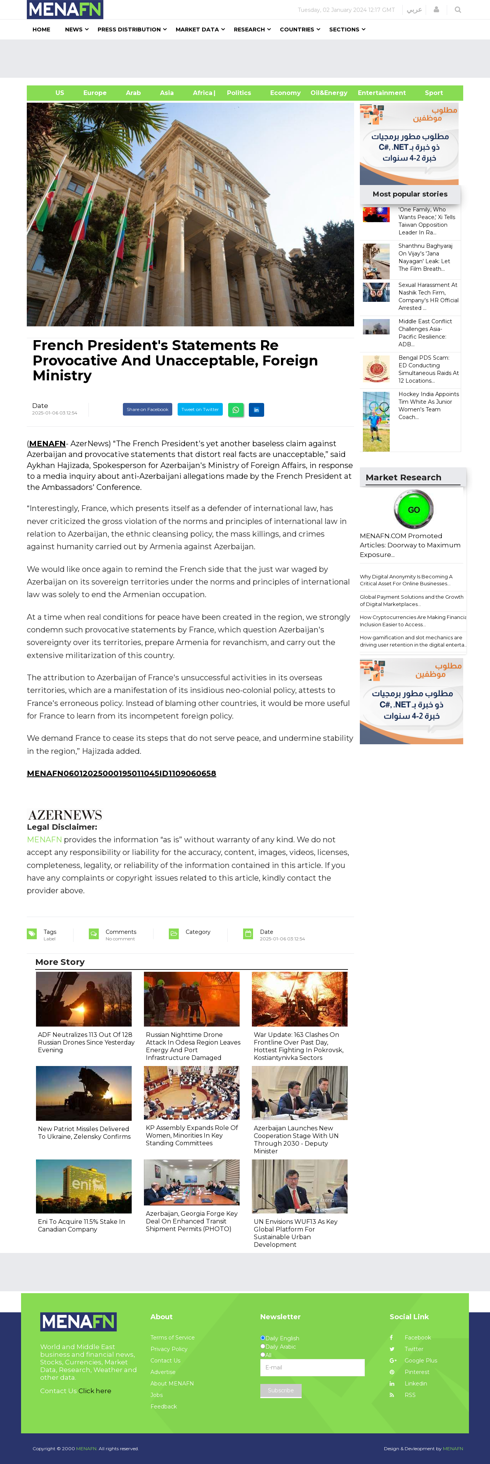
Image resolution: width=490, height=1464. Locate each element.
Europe (95, 93)
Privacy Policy (169, 1349)
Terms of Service (172, 1337)
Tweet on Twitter (200, 409)
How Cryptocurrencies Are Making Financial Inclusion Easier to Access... (414, 620)
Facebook (410, 1337)
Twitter (406, 1349)
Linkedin (408, 1383)
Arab (133, 93)
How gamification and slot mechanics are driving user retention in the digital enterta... (414, 641)
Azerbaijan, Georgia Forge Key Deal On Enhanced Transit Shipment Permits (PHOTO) (192, 1221)
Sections (344, 29)
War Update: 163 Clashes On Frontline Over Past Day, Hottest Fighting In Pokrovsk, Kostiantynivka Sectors (298, 1046)
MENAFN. (87, 1448)
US (50, 93)
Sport (429, 93)
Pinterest (410, 1372)
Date (40, 405)
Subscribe (281, 1390)
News (74, 29)
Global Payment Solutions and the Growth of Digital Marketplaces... (412, 600)
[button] (436, 9)
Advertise (163, 1372)
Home (41, 29)
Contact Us (165, 1360)
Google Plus (413, 1360)
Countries (297, 29)
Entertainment (370, 93)
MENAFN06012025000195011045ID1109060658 (121, 773)
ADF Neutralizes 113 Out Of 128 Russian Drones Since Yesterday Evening (86, 1042)
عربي (414, 9)
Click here (94, 1391)
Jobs (156, 1395)
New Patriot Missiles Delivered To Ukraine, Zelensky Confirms (84, 1132)
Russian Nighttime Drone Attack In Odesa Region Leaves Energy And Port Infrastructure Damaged (193, 1046)
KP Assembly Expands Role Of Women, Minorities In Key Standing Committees (192, 1135)
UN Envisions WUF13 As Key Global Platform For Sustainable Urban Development (296, 1233)
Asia (166, 93)
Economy (285, 93)
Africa (201, 93)
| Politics (237, 93)
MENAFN (47, 443)
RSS (403, 1395)
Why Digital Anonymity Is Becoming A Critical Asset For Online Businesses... (406, 580)
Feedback (163, 1406)
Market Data (197, 29)
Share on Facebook (147, 409)
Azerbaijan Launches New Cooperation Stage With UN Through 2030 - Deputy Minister (296, 1140)
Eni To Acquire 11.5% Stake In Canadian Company (81, 1225)
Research (249, 29)
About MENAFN (172, 1383)
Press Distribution (129, 29)
